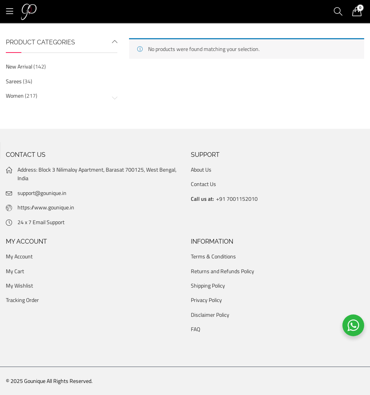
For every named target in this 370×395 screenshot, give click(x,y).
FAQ (195, 329)
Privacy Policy (206, 300)
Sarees (14, 81)
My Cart (15, 271)
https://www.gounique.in (45, 207)
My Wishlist (19, 285)
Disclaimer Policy (210, 315)
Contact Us (203, 184)
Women (15, 95)
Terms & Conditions (213, 256)
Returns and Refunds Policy (222, 271)
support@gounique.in (41, 193)
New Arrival (19, 66)
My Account (19, 256)
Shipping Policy (208, 285)
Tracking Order (22, 300)
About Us (201, 169)
